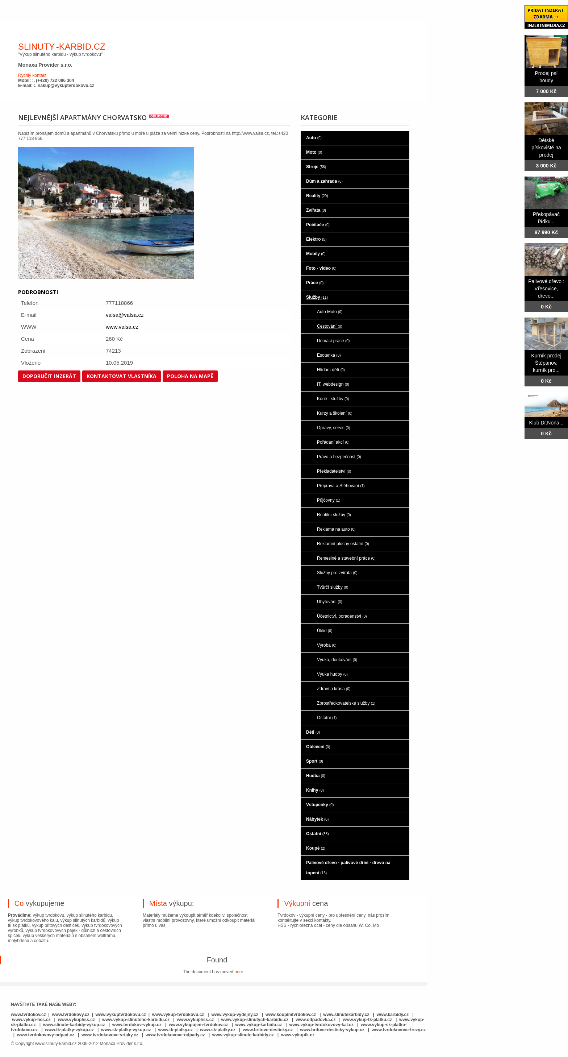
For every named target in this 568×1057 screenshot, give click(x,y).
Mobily (316, 253)
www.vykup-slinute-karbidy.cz (243, 1034)
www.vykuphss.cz (76, 1019)
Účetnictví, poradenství (342, 616)
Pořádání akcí (333, 442)
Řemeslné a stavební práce (346, 558)
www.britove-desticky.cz (268, 1029)
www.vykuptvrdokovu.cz (120, 1014)
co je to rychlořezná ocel (221, 14)
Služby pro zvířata (337, 572)
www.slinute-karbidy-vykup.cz (74, 1024)
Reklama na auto (336, 529)
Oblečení (318, 746)
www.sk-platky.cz (217, 1029)
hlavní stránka (44, 14)
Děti (313, 732)
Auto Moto (329, 311)
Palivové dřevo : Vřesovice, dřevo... (546, 288)
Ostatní (327, 717)
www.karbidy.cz (393, 1014)
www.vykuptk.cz (297, 1034)
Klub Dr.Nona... (546, 423)
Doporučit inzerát (49, 376)
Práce (314, 282)
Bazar (280, 14)
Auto (314, 137)
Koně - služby (333, 398)
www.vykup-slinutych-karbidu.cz (255, 1019)
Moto (314, 152)
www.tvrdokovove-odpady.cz (175, 1034)
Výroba (327, 645)
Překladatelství (334, 471)
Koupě (315, 848)
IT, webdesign (333, 384)
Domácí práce (333, 340)
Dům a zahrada (324, 181)
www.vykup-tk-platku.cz (367, 1019)
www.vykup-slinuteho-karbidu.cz (136, 1019)
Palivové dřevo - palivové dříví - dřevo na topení (348, 867)
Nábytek (317, 819)
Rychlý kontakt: (32, 75)
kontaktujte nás (324, 14)
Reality (317, 195)
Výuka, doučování (337, 659)
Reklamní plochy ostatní (343, 543)
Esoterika (329, 355)
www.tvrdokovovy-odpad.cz (45, 1034)
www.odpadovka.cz (315, 1019)
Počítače (318, 224)
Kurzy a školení (334, 413)
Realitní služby (334, 514)
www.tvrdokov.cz (28, 1014)
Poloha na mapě (190, 376)
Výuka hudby (332, 674)
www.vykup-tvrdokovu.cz (178, 1014)
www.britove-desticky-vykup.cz (332, 1029)
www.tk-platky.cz (175, 1029)
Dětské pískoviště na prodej (546, 147)
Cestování (329, 326)
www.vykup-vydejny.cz (234, 1014)
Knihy (315, 790)
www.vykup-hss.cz (31, 1019)
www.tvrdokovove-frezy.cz (399, 1029)
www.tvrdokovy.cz (70, 1014)
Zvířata (316, 210)
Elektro (316, 239)
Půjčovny (328, 500)
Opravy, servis (333, 427)
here (238, 971)
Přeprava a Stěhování (341, 485)
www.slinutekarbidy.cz (346, 1014)
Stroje (316, 166)
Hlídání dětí (331, 369)
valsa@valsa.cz (124, 315)
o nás (85, 14)
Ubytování (329, 601)
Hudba (315, 775)
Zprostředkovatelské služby (346, 703)
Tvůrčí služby (332, 587)
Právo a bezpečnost (339, 456)
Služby (317, 297)
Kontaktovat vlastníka (121, 376)
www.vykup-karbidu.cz (259, 1024)
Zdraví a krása (333, 688)
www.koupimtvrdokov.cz (291, 1014)
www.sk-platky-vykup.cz (126, 1029)
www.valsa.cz (122, 327)
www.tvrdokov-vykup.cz (137, 1024)
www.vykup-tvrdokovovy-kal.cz (322, 1024)
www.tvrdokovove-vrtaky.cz (110, 1034)
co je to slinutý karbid (137, 14)
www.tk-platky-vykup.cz (69, 1029)
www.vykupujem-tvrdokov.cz (199, 1024)
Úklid (324, 630)
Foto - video (321, 268)
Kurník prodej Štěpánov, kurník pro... (546, 363)
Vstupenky (320, 804)
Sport (314, 761)
